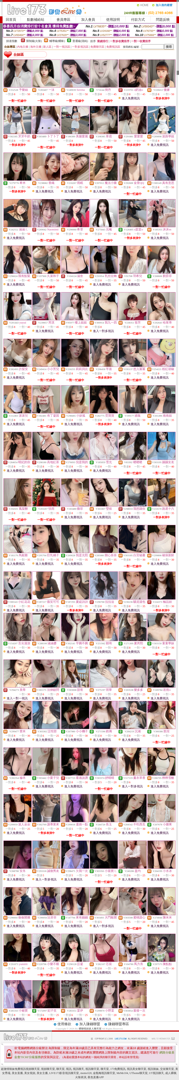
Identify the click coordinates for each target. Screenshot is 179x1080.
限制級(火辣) (34, 41)
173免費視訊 (117, 1069)
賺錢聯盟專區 (118, 1024)
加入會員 (88, 19)
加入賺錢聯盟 (89, 1024)
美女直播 (17, 1073)
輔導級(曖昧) (57, 41)
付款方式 (138, 19)
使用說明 (113, 19)
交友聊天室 (167, 1069)
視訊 (69, 1069)
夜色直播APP (96, 1077)
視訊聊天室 (92, 1069)
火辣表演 (80, 1077)
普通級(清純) (80, 41)
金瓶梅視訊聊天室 (104, 1073)
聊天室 (60, 1069)
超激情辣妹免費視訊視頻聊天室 (20, 1069)
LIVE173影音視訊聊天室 (64, 1073)
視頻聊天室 (48, 1069)
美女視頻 (29, 1073)
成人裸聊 (170, 1073)
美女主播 (42, 1073)
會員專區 (63, 19)
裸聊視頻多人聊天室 (90, 1028)
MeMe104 (122, 1073)
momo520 (86, 1073)
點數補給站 (35, 19)
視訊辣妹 (153, 1069)
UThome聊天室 (138, 1073)
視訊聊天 (78, 1069)
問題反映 (163, 19)
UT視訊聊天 (156, 1073)
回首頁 (11, 19)
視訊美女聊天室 (136, 1069)
